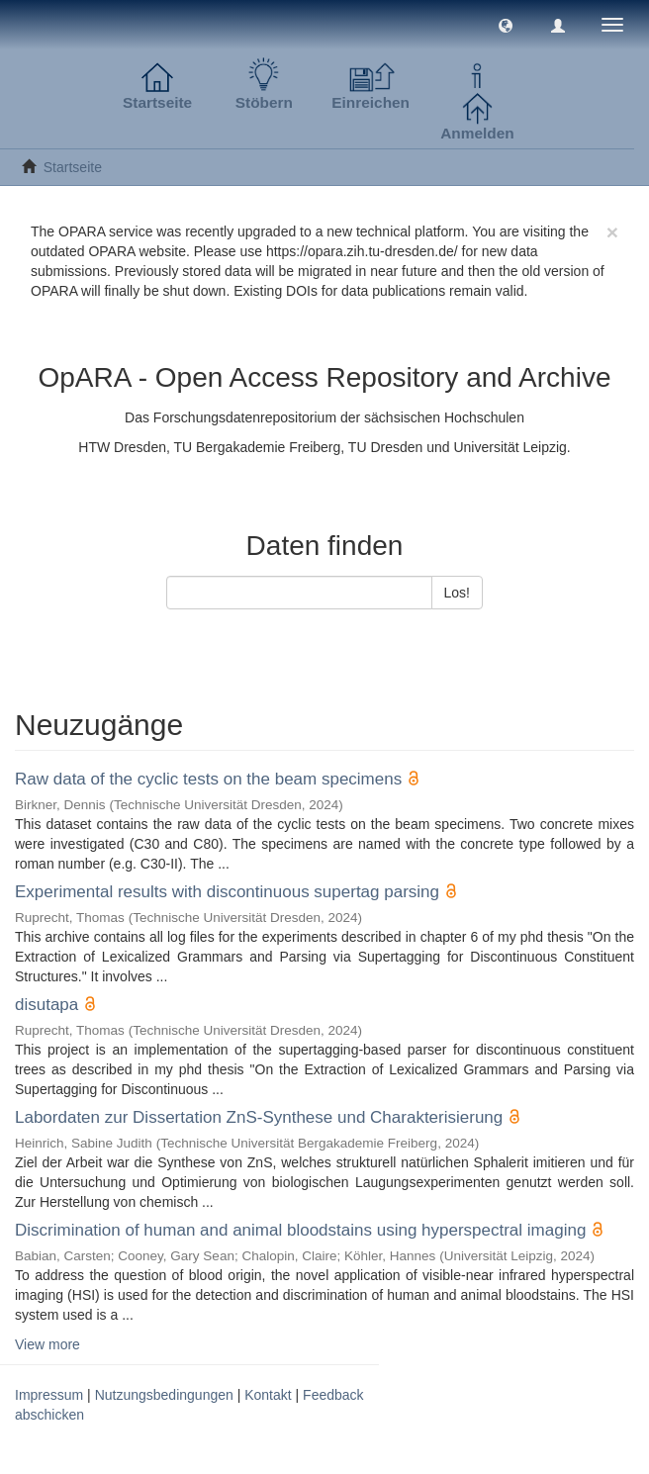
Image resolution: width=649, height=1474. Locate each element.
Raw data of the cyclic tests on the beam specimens (208, 779)
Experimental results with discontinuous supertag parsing (227, 891)
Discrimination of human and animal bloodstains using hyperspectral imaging (300, 1230)
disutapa (46, 1004)
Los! (457, 592)
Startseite (73, 167)
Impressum (49, 1395)
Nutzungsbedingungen (164, 1395)
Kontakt (267, 1395)
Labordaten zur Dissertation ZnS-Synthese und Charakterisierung (259, 1117)
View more (47, 1344)
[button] (505, 25)
